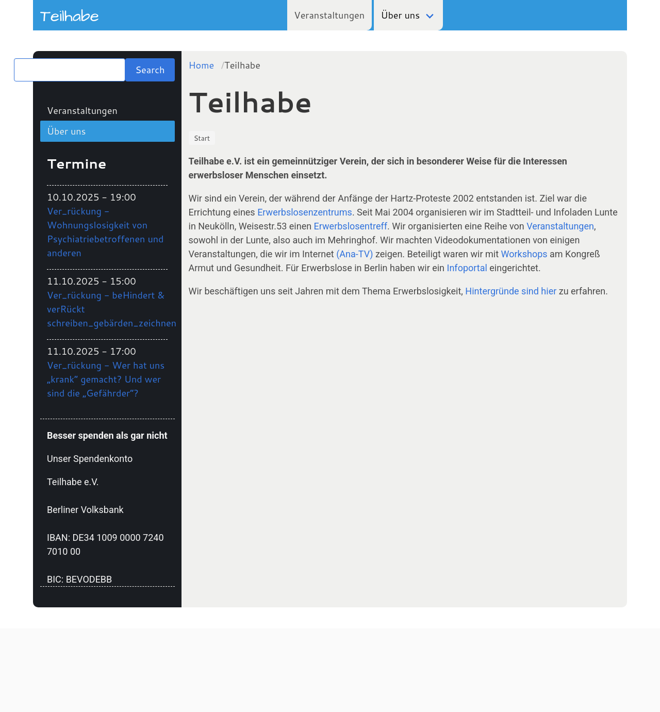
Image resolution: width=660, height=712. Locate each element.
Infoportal (467, 267)
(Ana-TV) (354, 254)
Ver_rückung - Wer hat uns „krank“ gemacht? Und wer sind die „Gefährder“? (105, 379)
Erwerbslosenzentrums (304, 212)
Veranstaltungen (329, 15)
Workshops (524, 254)
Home (201, 65)
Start (202, 138)
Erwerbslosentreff (350, 226)
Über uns (400, 15)
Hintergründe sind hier (510, 291)
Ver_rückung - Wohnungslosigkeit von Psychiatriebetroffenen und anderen (105, 231)
